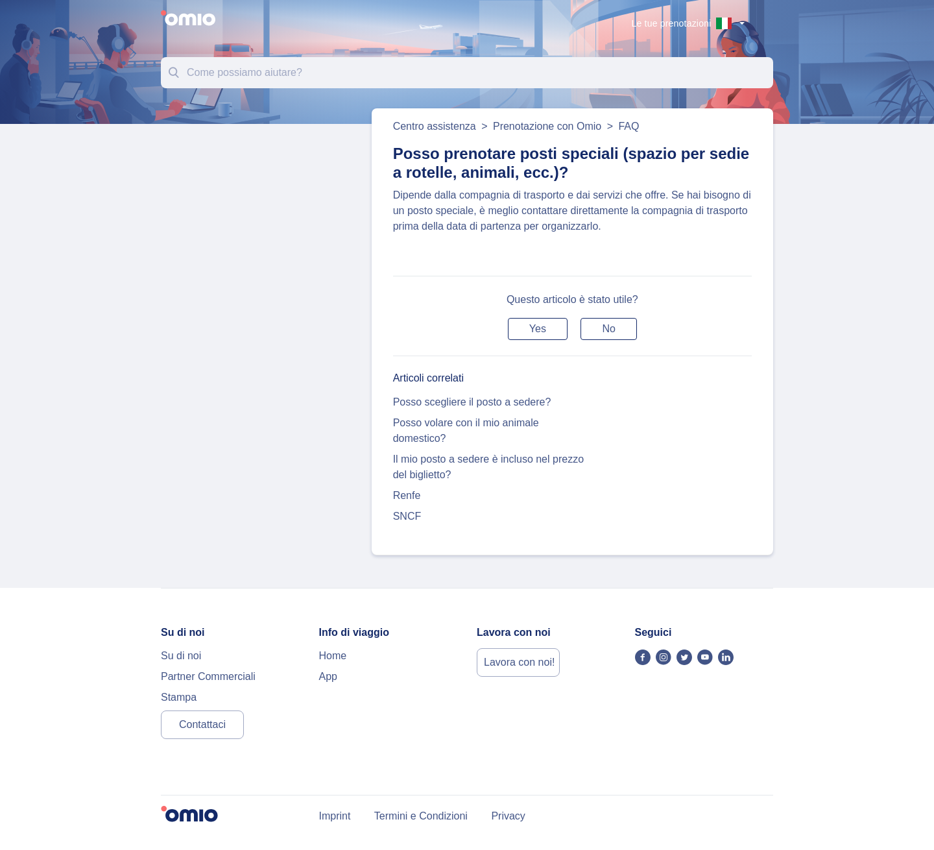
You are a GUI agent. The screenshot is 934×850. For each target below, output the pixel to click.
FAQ (628, 126)
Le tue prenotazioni (672, 23)
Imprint (335, 815)
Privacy (508, 815)
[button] (538, 329)
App (328, 676)
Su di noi (181, 655)
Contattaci (202, 724)
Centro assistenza (434, 126)
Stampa (179, 697)
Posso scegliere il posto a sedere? (472, 401)
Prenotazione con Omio (547, 126)
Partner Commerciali (208, 676)
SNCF (407, 516)
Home (333, 655)
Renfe (407, 495)
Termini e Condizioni (421, 815)
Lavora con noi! (519, 662)
